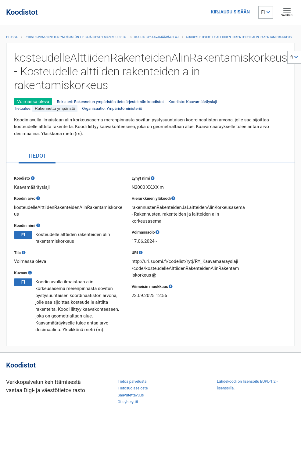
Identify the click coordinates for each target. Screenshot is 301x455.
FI (263, 12)
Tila (17, 252)
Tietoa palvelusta (132, 381)
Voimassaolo (143, 232)
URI (134, 252)
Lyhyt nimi (140, 178)
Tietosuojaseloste (133, 388)
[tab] (37, 156)
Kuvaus (20, 272)
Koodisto (22, 178)
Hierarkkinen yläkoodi (150, 198)
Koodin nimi (24, 225)
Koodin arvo (24, 198)
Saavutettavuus (131, 395)
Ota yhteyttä (128, 401)
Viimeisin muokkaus (149, 286)
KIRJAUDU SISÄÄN (230, 12)
